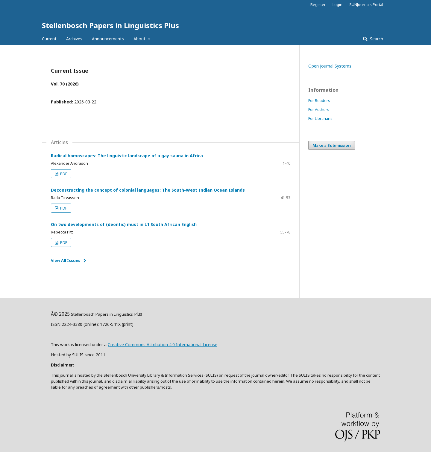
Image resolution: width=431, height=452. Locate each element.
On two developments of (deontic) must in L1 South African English (124, 224)
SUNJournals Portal (366, 4)
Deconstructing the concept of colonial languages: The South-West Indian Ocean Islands (148, 190)
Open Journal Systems (329, 66)
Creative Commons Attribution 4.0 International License (162, 344)
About (140, 39)
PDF (63, 173)
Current (49, 39)
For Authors (318, 109)
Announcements (108, 39)
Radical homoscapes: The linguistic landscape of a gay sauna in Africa (127, 155)
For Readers (319, 100)
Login (337, 4)
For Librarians (320, 118)
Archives (74, 39)
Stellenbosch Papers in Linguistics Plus (110, 25)
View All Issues (65, 260)
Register (318, 4)
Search (376, 39)
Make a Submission (331, 145)
